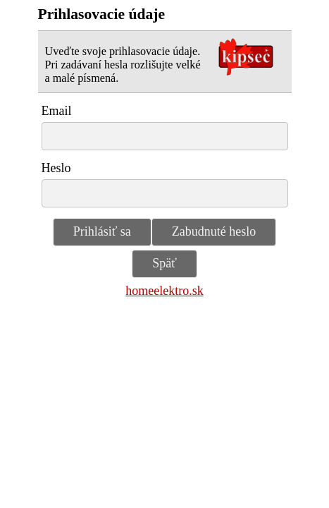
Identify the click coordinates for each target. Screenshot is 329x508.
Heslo (56, 168)
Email (57, 111)
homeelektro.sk (164, 291)
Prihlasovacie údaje (102, 14)
